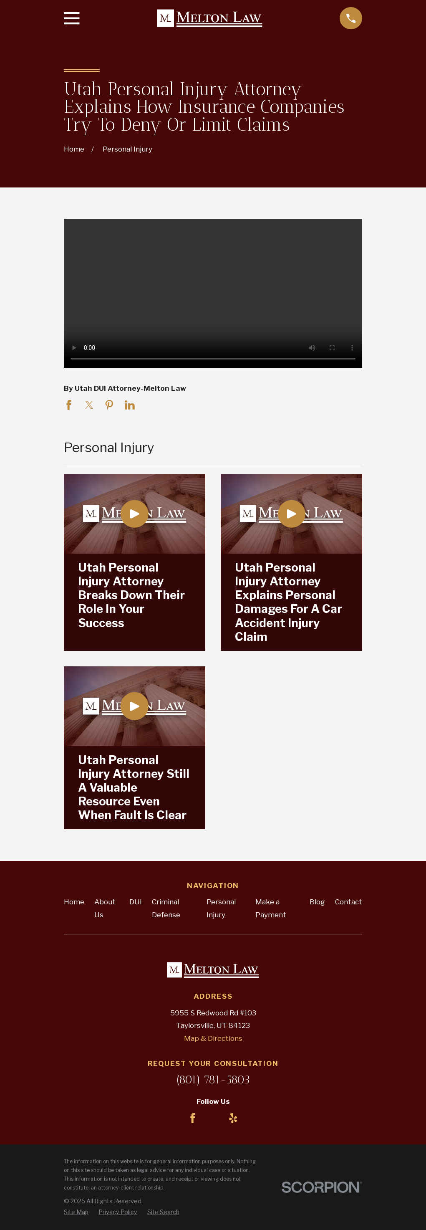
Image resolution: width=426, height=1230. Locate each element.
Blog (317, 902)
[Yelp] (233, 1118)
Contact (348, 902)
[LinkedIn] (213, 1118)
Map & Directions (213, 1038)
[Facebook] (193, 1118)
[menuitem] (76, 1212)
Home (74, 902)
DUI (135, 902)
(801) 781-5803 (213, 1079)
